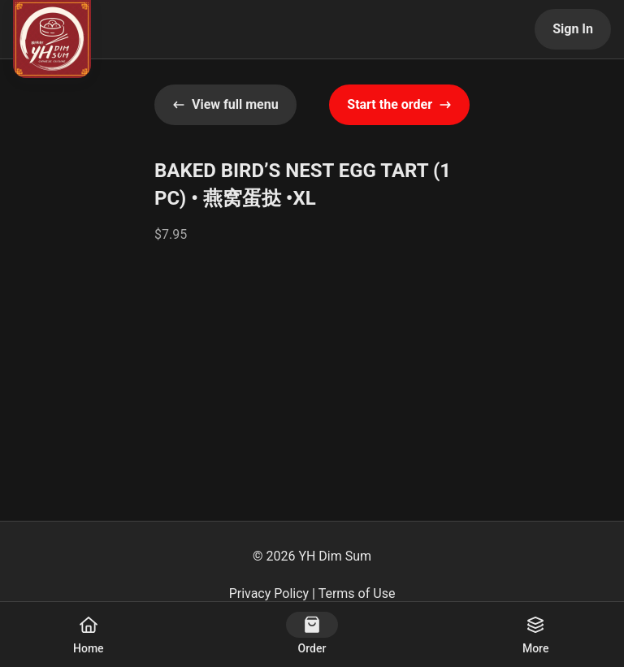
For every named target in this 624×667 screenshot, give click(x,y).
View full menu (225, 104)
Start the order (399, 104)
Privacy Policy (269, 593)
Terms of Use (357, 593)
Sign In (572, 29)
